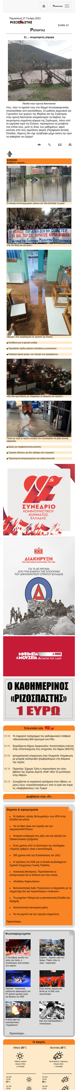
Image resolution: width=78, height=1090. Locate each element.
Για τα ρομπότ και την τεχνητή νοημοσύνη (36, 914)
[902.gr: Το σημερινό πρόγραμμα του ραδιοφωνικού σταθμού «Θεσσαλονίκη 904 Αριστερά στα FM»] (7, 736)
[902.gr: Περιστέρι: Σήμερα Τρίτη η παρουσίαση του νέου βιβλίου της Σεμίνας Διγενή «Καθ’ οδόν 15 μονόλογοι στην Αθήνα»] (7, 768)
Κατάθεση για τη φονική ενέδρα (22, 343)
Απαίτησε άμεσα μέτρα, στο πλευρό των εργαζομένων (32, 354)
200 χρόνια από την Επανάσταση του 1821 (37, 855)
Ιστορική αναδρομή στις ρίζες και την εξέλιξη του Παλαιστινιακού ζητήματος (38, 837)
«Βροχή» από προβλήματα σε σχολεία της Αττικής (39, 294)
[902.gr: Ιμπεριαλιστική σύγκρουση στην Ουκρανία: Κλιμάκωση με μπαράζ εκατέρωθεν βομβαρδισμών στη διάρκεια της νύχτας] (7, 755)
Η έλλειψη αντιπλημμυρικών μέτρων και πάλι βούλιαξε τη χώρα (39, 185)
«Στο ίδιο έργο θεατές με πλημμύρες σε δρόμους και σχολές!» (39, 378)
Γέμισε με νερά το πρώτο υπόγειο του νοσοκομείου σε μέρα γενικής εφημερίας (39, 421)
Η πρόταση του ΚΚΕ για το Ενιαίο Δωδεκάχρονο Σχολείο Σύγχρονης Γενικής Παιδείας (38, 864)
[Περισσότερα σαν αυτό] (49, 145)
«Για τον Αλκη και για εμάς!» (39, 227)
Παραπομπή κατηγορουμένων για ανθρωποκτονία (30, 458)
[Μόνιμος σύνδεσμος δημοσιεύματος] (40, 145)
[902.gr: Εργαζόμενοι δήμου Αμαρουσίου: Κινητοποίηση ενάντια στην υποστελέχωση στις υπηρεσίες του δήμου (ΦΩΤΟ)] (7, 746)
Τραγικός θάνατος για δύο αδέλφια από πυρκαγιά (30, 452)
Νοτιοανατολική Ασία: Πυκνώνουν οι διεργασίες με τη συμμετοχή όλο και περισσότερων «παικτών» (40, 890)
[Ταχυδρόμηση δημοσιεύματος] (59, 145)
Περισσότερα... (14, 921)
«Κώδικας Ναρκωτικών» (26, 881)
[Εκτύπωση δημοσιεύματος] (68, 145)
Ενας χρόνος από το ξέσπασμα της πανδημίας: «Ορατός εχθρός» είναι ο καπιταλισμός (37, 847)
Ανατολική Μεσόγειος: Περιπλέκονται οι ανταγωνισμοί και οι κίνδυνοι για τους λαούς (34, 873)
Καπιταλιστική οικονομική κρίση (30, 907)
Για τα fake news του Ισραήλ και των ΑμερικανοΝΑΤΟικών (31, 828)
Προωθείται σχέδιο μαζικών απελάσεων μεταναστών (32, 348)
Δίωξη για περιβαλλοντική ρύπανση (24, 447)
